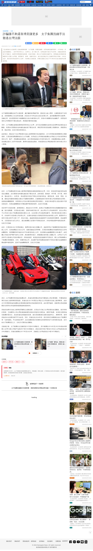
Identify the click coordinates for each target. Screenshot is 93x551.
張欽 (15, 46)
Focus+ (40, 5)
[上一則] (62, 336)
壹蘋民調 (27, 5)
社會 (9, 5)
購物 (87, 5)
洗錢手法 (5, 361)
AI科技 (48, 5)
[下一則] (65, 336)
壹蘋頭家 (78, 5)
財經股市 (17, 5)
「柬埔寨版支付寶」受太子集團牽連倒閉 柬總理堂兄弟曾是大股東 (80, 121)
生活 (5, 5)
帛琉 (23, 361)
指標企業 (72, 5)
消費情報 (58, 541)
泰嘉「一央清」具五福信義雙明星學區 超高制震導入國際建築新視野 (80, 391)
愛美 (44, 5)
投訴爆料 (50, 541)
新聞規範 (33, 541)
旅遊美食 (59, 5)
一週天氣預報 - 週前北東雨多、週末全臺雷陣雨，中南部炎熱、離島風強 (80, 313)
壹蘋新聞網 (5, 31)
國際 (13, 5)
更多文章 (13, 375)
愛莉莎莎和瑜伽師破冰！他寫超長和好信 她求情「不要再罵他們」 (80, 470)
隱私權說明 (25, 541)
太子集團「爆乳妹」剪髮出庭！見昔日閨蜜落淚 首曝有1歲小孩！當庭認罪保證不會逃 (80, 94)
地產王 (53, 5)
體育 (22, 5)
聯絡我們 (17, 541)
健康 (83, 5)
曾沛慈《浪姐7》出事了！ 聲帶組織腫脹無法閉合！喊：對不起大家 (80, 339)
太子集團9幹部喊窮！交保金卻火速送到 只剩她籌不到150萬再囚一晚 (80, 200)
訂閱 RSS (6, 375)
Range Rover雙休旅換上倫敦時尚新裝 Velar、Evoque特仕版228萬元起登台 (80, 443)
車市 (64, 5)
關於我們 (9, 541)
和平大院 (11, 361)
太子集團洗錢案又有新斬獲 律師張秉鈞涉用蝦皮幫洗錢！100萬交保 (80, 67)
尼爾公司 (18, 361)
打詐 (67, 5)
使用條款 (41, 541)
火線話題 (33, 5)
